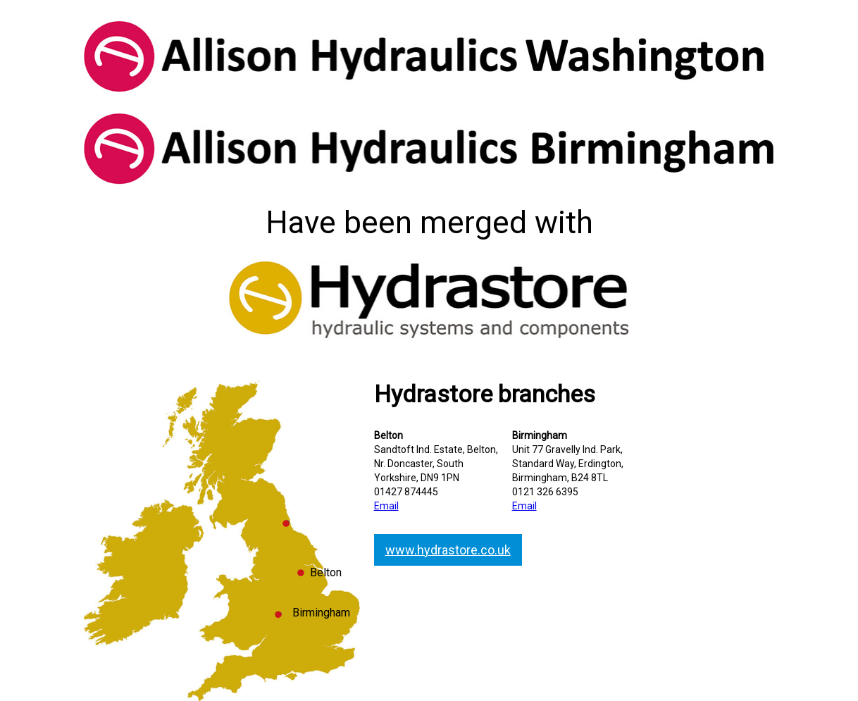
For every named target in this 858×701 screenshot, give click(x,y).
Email (386, 505)
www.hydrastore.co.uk (448, 549)
